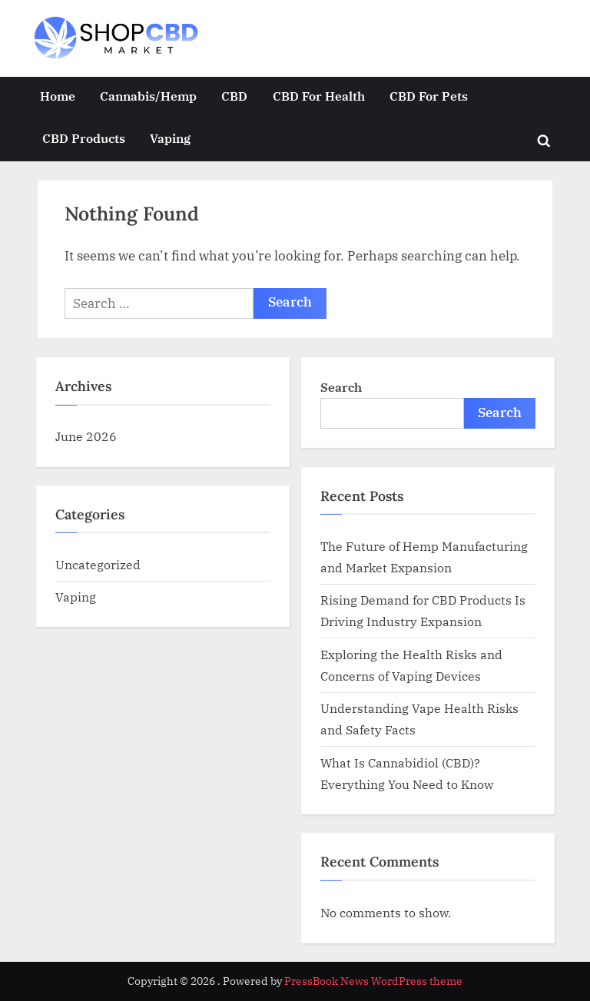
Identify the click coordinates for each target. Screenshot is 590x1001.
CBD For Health (319, 96)
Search (341, 387)
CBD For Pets (428, 96)
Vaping (170, 138)
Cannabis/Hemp (148, 96)
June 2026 (86, 436)
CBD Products (83, 138)
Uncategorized (98, 564)
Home (57, 96)
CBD (234, 96)
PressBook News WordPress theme (373, 981)
